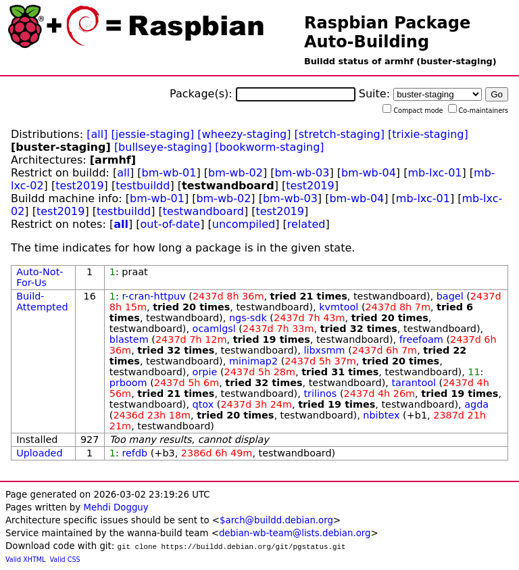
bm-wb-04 (368, 172)
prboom (128, 382)
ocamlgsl (214, 328)
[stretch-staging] (340, 134)
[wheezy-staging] (244, 134)
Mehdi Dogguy (115, 507)
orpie (205, 371)
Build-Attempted (42, 301)
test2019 (79, 185)
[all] (96, 134)
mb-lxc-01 (434, 172)
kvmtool (338, 307)
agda (476, 404)
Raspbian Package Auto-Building (387, 32)
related (306, 224)
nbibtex (381, 415)
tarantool (413, 382)
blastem (129, 339)
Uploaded (39, 453)
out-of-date (171, 224)
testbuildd (143, 185)
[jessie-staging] (152, 134)
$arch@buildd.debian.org (276, 520)
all (123, 172)
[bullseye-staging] (163, 147)
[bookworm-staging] (269, 147)
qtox (203, 404)
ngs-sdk (248, 317)
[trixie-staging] (428, 134)
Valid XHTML (25, 559)
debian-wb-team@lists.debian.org (295, 533)
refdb (134, 453)
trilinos (320, 393)
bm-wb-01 (169, 172)
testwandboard (203, 211)
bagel (450, 296)
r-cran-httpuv (153, 296)
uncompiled (244, 224)
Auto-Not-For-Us (39, 277)
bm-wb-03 (301, 172)
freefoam (421, 339)
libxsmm (324, 350)
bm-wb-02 (235, 172)
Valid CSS (65, 559)
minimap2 (253, 361)
